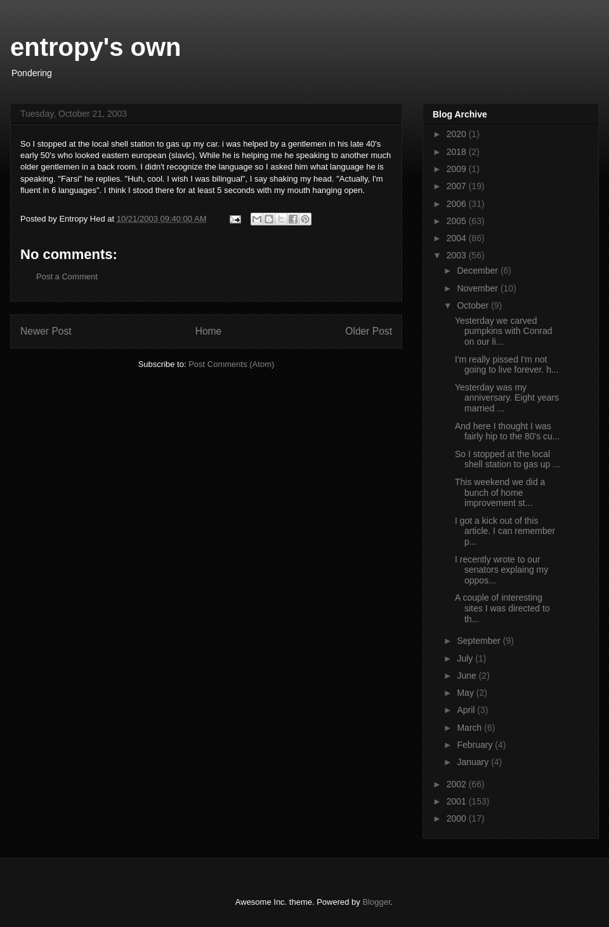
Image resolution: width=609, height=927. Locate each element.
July (466, 658)
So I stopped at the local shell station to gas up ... (507, 459)
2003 (458, 255)
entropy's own (95, 47)
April (467, 710)
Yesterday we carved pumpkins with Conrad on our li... (504, 331)
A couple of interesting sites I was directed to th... (502, 608)
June (467, 675)
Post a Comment (67, 276)
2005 (458, 221)
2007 (458, 186)
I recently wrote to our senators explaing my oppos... (501, 570)
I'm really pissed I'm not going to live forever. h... (507, 364)
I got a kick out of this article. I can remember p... (505, 531)
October (474, 305)
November (478, 288)
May (466, 693)
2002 (458, 784)
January (474, 762)
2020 (458, 134)
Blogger (376, 902)
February (476, 745)
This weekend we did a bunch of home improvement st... (500, 493)
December (478, 270)
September (479, 641)
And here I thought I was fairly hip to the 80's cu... (507, 431)
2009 (458, 169)
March (470, 728)
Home (208, 331)
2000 (458, 818)
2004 (458, 238)
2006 (458, 204)
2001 (458, 801)
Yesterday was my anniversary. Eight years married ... (507, 398)
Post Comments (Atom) (231, 364)
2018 (458, 152)
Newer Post (46, 331)
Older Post (368, 331)
